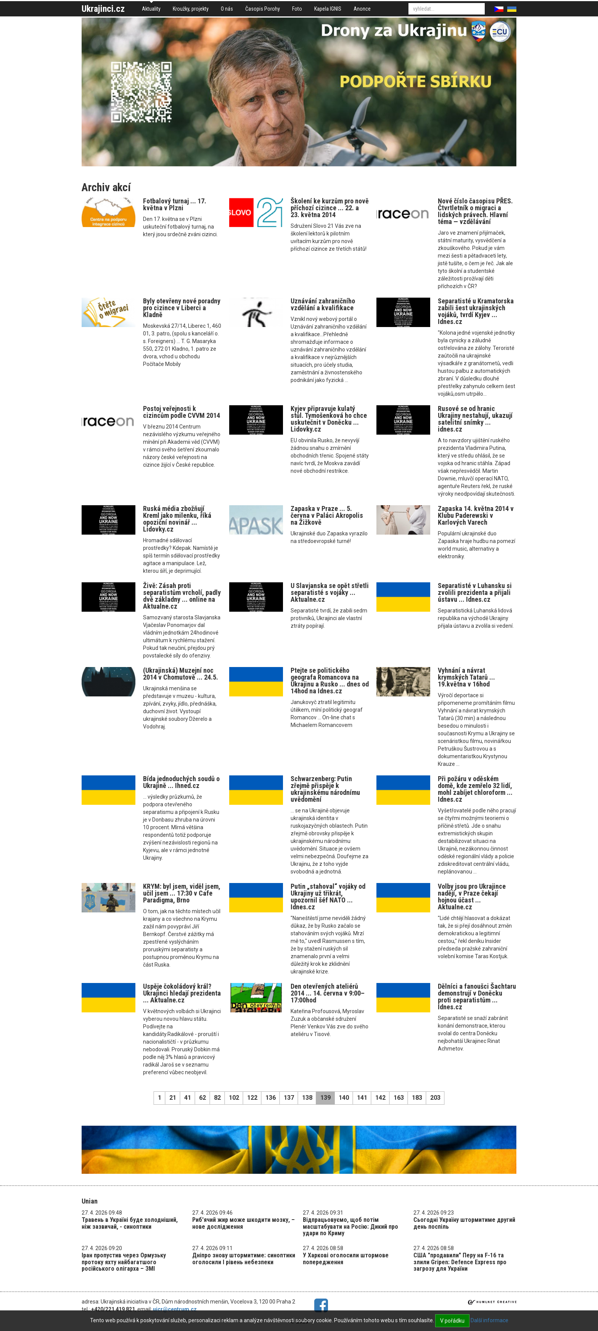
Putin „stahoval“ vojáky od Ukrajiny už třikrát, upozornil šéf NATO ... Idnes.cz (328, 896)
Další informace (489, 1320)
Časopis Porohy (262, 9)
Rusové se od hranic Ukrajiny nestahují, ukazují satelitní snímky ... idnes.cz (475, 418)
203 (435, 1097)
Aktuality (151, 9)
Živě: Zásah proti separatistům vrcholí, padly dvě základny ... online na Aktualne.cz (182, 596)
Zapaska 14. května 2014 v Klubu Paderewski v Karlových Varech (476, 515)
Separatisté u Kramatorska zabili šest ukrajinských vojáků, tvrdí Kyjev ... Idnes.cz (476, 311)
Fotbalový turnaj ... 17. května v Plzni (174, 204)
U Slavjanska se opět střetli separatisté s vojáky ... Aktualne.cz (330, 592)
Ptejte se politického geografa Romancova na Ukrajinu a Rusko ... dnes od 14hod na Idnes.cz (330, 680)
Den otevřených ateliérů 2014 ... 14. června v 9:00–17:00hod (328, 993)
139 (325, 1097)
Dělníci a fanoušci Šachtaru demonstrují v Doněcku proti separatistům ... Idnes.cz (477, 996)
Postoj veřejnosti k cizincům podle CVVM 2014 (181, 411)
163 (399, 1097)
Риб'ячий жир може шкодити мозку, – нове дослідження (243, 1223)
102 (234, 1097)
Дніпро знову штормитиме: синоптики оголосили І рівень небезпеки (243, 1259)
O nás (227, 9)
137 (289, 1097)
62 (202, 1097)
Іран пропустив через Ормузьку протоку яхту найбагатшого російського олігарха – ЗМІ (124, 1262)
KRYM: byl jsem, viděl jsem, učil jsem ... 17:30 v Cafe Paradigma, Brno (181, 893)
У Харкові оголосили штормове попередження (346, 1259)
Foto (297, 9)
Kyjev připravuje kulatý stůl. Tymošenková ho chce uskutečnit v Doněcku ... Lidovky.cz (329, 418)
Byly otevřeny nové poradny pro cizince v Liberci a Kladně (181, 308)
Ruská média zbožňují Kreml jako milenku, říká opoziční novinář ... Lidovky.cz (177, 518)
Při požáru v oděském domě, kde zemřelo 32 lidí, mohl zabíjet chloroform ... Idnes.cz (475, 789)
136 (270, 1097)
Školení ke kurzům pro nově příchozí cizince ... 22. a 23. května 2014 (330, 208)
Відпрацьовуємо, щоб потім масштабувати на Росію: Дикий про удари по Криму (350, 1226)
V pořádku (452, 1321)
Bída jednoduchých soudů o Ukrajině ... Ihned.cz (181, 782)
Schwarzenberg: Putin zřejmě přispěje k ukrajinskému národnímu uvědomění (325, 789)
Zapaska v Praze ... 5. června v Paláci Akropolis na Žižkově (327, 515)
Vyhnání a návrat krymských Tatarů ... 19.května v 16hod (466, 677)
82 (217, 1097)
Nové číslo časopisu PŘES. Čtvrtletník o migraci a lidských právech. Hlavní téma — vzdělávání (475, 211)
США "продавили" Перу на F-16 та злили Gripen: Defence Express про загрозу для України (459, 1262)
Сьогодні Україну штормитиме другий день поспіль (464, 1223)
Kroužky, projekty (191, 9)
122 (252, 1097)
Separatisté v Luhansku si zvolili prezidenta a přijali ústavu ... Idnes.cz (475, 592)
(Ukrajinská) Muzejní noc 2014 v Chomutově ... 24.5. (180, 673)
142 (380, 1097)
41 (187, 1097)
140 (344, 1097)
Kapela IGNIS (327, 9)
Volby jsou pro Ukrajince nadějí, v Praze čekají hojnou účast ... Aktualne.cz (472, 896)
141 (362, 1097)
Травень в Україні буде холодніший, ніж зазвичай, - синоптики (130, 1223)
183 (417, 1097)
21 (172, 1097)
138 (307, 1097)
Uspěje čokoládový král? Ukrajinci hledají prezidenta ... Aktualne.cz (182, 993)
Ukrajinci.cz (103, 8)
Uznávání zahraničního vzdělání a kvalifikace (323, 304)
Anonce (362, 9)
